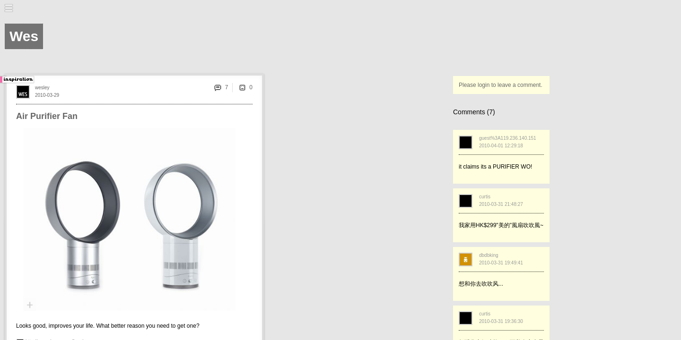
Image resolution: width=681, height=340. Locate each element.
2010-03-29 (47, 95)
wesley (42, 87)
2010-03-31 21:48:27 (501, 204)
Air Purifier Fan (47, 116)
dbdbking (488, 255)
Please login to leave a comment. (500, 85)
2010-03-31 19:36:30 (501, 321)
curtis (484, 196)
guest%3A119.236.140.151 (507, 138)
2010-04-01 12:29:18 (501, 145)
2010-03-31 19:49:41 (501, 262)
